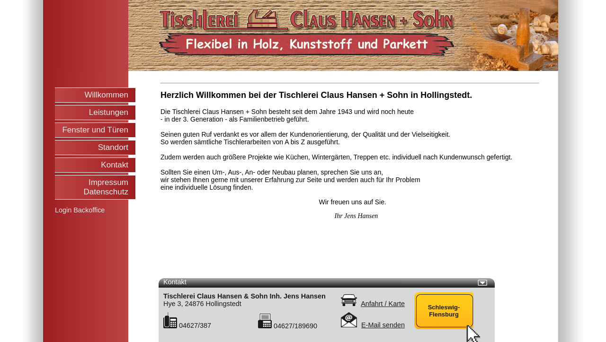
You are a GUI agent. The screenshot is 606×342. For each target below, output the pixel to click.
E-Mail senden (383, 325)
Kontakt (114, 164)
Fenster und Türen (95, 129)
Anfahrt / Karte (383, 303)
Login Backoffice (80, 210)
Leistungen (108, 112)
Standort (113, 147)
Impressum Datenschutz (106, 187)
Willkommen (106, 94)
